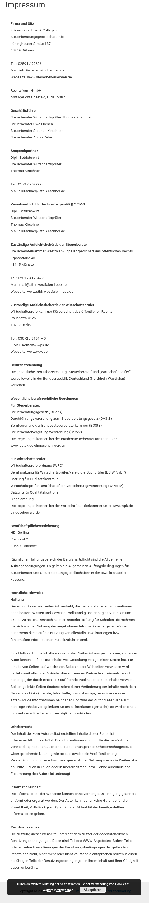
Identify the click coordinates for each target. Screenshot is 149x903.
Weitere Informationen (58, 889)
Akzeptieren (93, 890)
